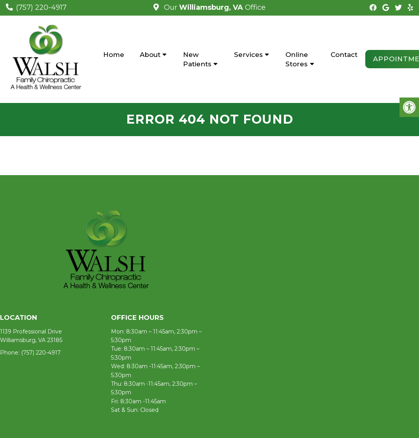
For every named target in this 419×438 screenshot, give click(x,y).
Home (113, 55)
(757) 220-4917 (41, 7)
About (150, 55)
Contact (344, 55)
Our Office (214, 7)
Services (248, 55)
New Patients (197, 59)
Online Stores (296, 59)
